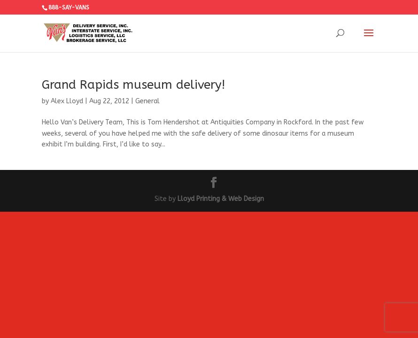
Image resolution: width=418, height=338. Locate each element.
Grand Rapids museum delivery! (133, 84)
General (147, 101)
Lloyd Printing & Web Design (221, 199)
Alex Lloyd (67, 101)
